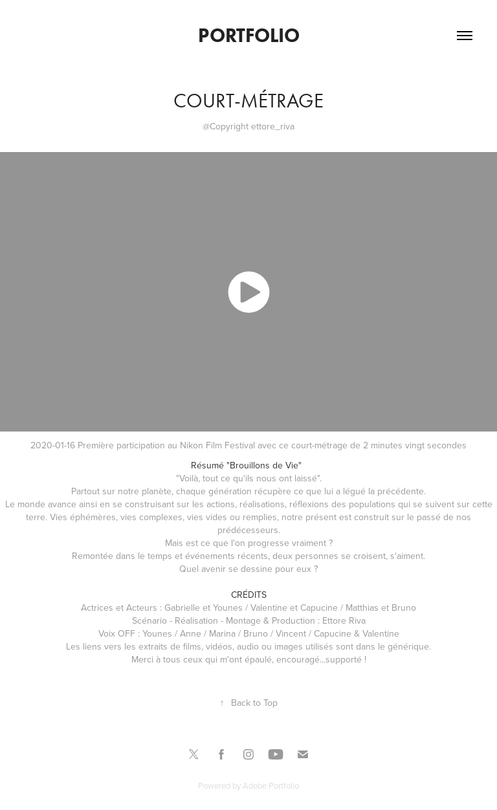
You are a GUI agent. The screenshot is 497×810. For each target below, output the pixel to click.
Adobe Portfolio (271, 785)
